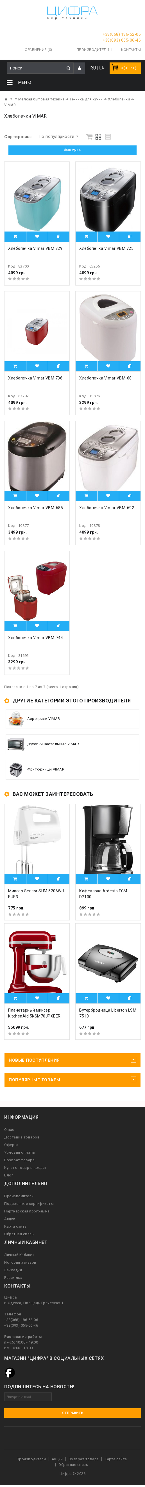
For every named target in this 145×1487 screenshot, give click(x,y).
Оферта (11, 1145)
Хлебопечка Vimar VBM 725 (106, 248)
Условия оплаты (19, 1152)
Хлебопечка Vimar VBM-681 (106, 378)
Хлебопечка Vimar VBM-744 (35, 637)
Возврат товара (19, 1160)
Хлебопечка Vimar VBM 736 (35, 378)
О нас (9, 1129)
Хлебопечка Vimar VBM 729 (35, 248)
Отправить (72, 1413)
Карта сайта (15, 1226)
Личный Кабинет (19, 1255)
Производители (92, 50)
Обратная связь (19, 1234)
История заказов (20, 1262)
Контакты (131, 50)
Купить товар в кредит (25, 1167)
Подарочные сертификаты (29, 1203)
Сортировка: (18, 136)
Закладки (13, 1270)
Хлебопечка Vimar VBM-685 (35, 508)
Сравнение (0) (38, 50)
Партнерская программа (27, 1211)
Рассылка (13, 1277)
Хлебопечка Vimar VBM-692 (106, 508)
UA (102, 68)
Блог (8, 1175)
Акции (9, 1219)
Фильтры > (72, 150)
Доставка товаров (22, 1137)
